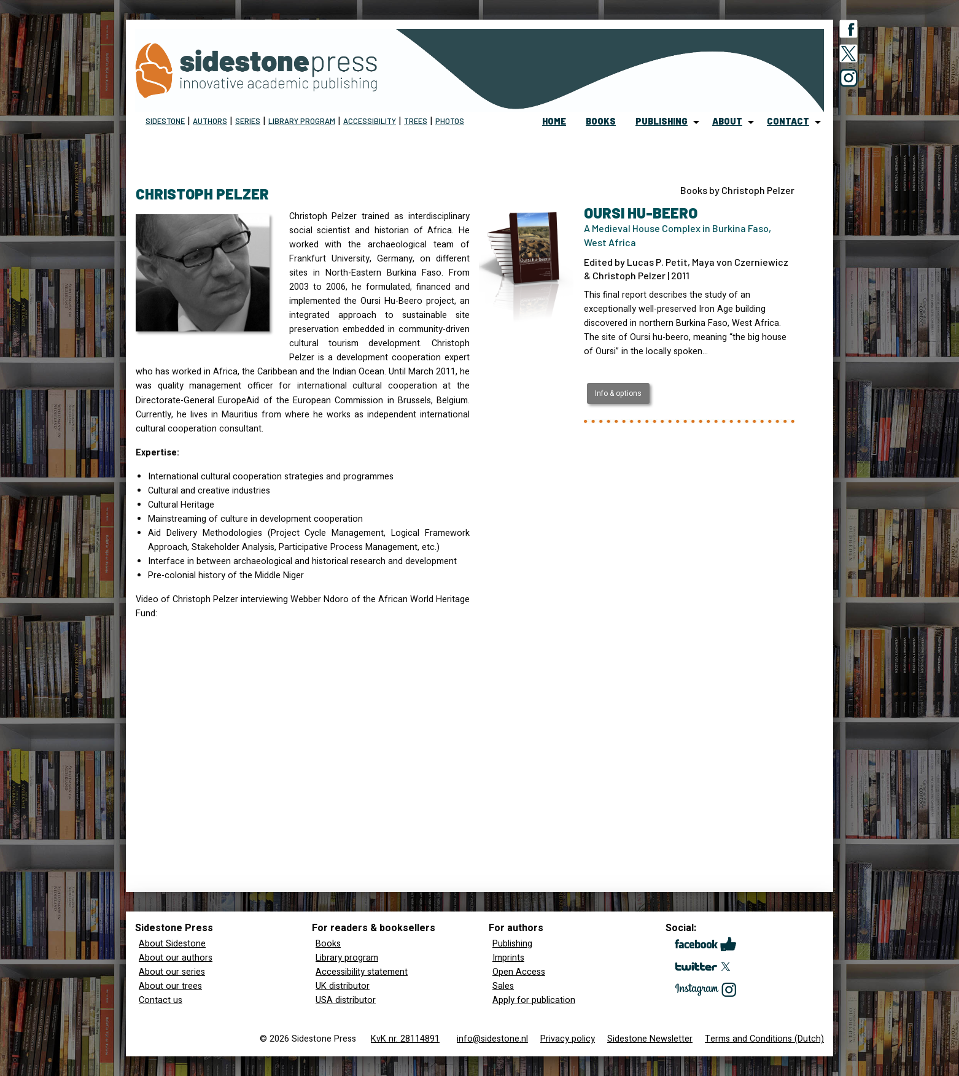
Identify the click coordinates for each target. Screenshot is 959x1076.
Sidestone (165, 121)
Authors (210, 121)
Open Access (518, 972)
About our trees (170, 986)
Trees (415, 121)
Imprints (508, 957)
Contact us (160, 1000)
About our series (172, 972)
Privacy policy (567, 1038)
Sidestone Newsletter (650, 1038)
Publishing (512, 943)
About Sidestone (172, 943)
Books (328, 943)
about (727, 121)
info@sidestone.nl (492, 1038)
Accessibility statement (362, 972)
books (601, 121)
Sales (503, 986)
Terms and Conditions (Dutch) (764, 1038)
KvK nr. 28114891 (405, 1038)
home (554, 121)
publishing (661, 121)
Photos (449, 121)
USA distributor (346, 1000)
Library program (301, 121)
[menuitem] (554, 122)
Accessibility (369, 121)
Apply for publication (533, 1000)
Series (247, 121)
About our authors (175, 957)
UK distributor (343, 986)
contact (788, 121)
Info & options (618, 393)
